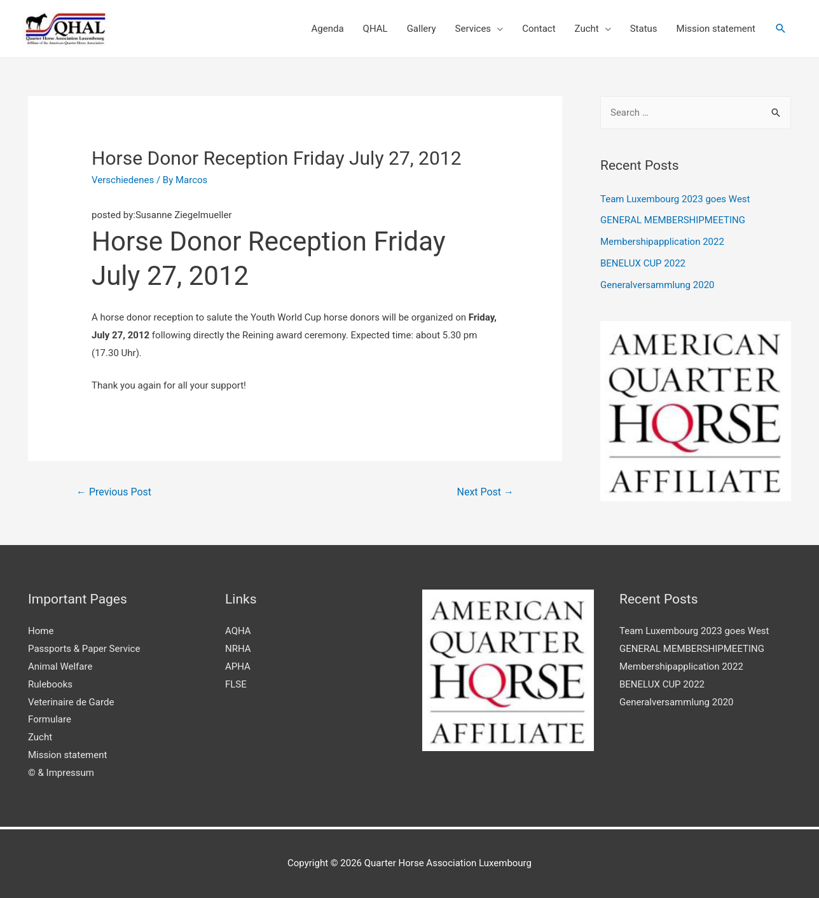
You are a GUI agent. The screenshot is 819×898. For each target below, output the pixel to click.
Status (643, 28)
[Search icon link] (780, 28)
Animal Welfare (60, 666)
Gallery (421, 28)
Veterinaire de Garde (71, 702)
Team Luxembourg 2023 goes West (675, 199)
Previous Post (113, 492)
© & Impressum (61, 772)
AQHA (238, 631)
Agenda (328, 28)
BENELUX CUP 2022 (642, 263)
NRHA (238, 648)
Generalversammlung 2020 (657, 285)
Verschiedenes (123, 180)
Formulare (49, 719)
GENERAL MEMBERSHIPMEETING (672, 220)
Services (473, 28)
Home (40, 631)
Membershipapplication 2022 (662, 241)
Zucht (587, 28)
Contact (538, 28)
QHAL (375, 28)
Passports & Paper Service (84, 648)
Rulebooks (50, 684)
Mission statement (716, 28)
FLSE (236, 684)
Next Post (485, 492)
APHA (238, 666)
